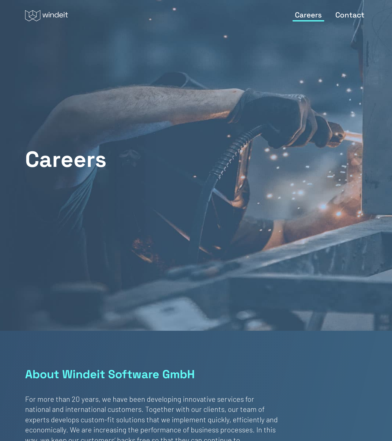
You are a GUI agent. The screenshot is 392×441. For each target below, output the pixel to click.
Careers (308, 15)
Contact (349, 15)
